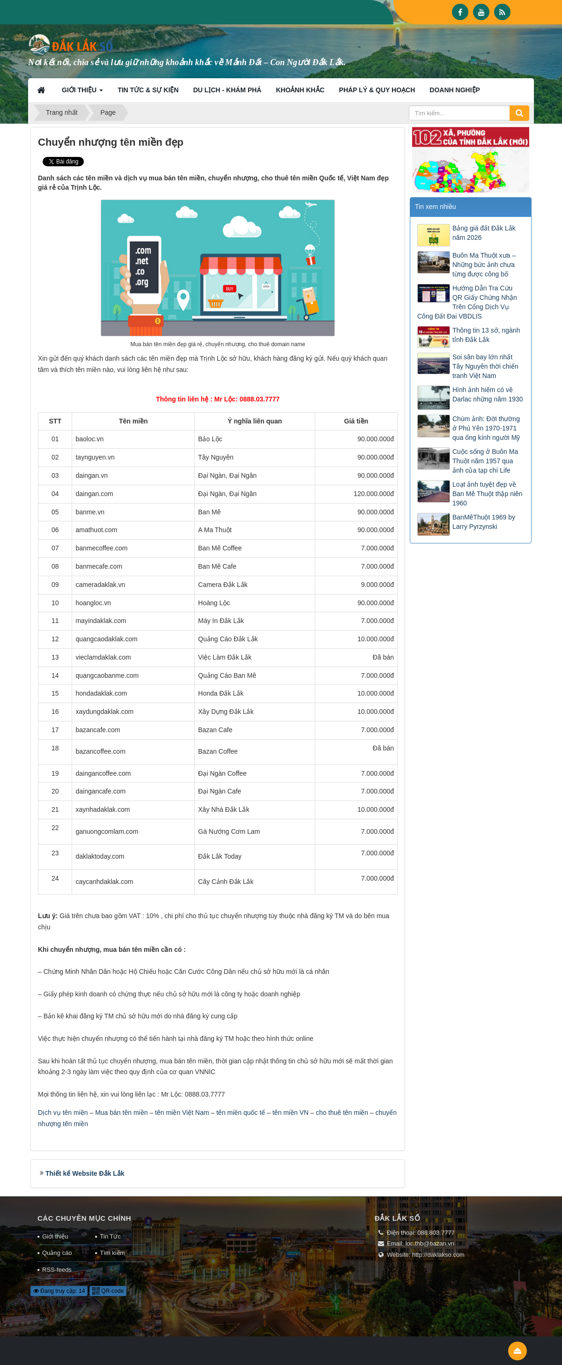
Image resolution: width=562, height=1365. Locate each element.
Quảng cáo (57, 1252)
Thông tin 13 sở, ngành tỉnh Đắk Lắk (486, 334)
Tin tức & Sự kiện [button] (148, 90)
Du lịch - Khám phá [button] (227, 90)
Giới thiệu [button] (82, 92)
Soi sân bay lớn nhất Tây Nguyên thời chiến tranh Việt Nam (485, 366)
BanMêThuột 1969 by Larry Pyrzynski (483, 521)
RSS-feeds (57, 1269)
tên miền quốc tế (240, 1112)
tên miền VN (291, 1112)
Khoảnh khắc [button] (300, 90)
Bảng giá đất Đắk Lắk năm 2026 (484, 232)
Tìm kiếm (112, 1252)
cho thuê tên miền (342, 1112)
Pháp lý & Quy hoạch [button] (377, 90)
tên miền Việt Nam (182, 1112)
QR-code (108, 1291)
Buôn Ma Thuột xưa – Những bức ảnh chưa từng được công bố (484, 265)
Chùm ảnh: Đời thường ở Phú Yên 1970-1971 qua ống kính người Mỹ (486, 428)
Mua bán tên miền (121, 1112)
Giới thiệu (55, 1236)
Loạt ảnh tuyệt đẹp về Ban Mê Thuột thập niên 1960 (487, 494)
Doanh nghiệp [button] (454, 90)
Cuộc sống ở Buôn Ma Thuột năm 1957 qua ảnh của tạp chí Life (485, 461)
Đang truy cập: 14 (59, 1291)
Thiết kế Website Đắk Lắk (85, 1173)
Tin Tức (110, 1236)
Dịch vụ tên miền (63, 1112)
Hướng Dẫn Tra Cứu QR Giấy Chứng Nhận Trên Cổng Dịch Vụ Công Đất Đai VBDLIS (467, 302)
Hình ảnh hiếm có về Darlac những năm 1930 (487, 394)
